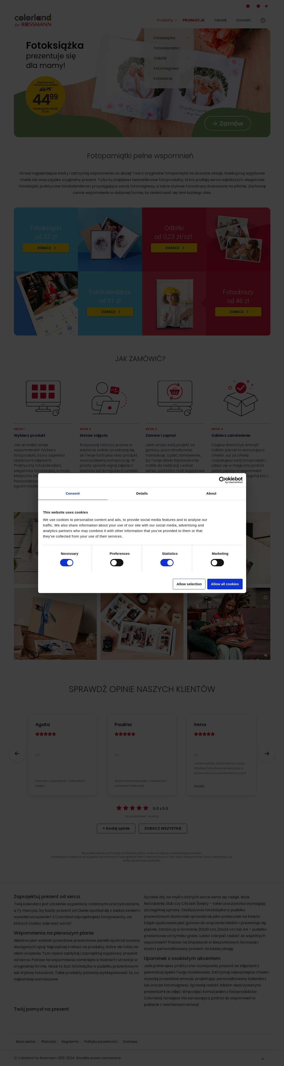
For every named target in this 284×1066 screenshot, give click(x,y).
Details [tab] (142, 493)
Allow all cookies (225, 584)
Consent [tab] (73, 493)
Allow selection (189, 584)
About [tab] (211, 493)
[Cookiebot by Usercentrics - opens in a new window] (222, 480)
